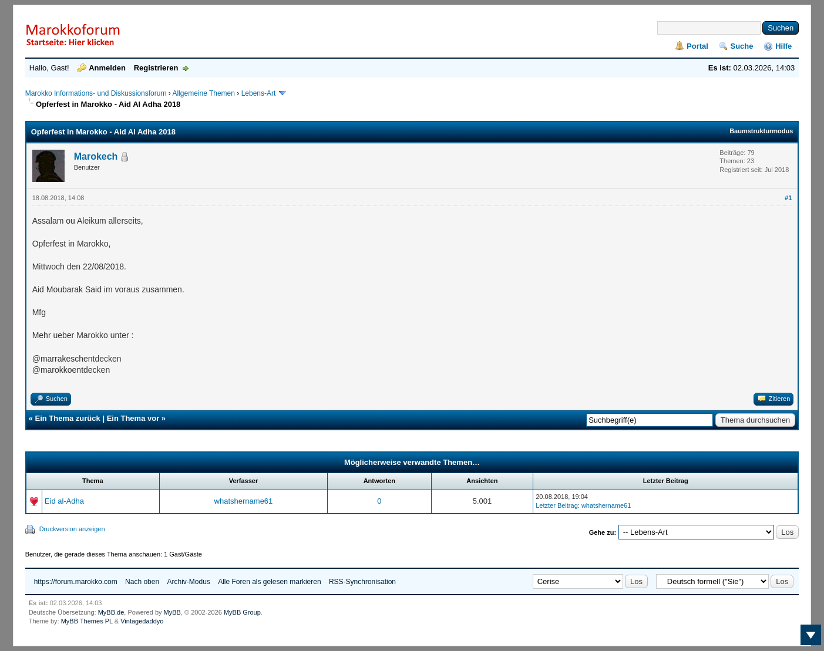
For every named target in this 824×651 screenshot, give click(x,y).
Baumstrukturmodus (761, 130)
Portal (697, 46)
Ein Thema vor (133, 418)
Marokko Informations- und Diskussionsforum (96, 93)
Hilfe (783, 46)
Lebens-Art (258, 93)
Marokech (96, 156)
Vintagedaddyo (141, 621)
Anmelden (107, 67)
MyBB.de (111, 612)
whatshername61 (243, 501)
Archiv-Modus (188, 582)
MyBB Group (242, 612)
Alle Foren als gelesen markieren (269, 582)
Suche (742, 46)
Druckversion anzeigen (72, 528)
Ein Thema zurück (67, 418)
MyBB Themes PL (87, 621)
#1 (788, 197)
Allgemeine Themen (203, 93)
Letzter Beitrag (557, 505)
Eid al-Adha (64, 501)
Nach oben (142, 582)
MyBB (172, 612)
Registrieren (156, 67)
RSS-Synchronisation (362, 582)
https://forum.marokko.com (75, 582)
